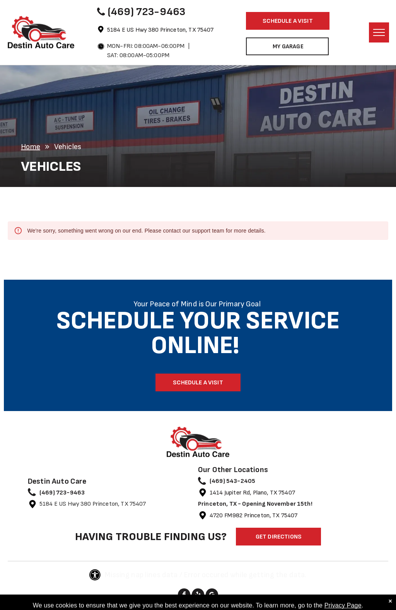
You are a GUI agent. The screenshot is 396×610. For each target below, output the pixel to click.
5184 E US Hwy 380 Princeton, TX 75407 (160, 30)
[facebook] (184, 595)
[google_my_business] (212, 595)
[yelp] (198, 595)
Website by (210, 606)
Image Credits (172, 606)
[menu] (379, 32)
